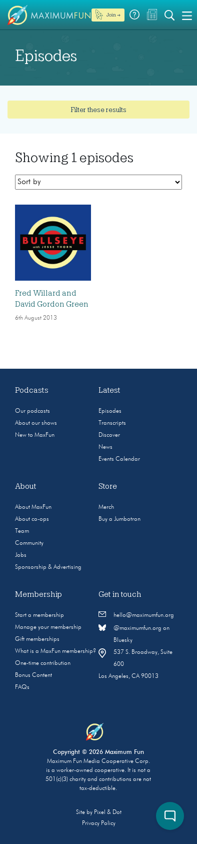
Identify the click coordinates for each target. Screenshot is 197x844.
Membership (38, 594)
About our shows (36, 423)
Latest (109, 390)
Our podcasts (32, 411)
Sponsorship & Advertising (48, 567)
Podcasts (31, 390)
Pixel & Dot (108, 812)
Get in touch (120, 594)
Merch (106, 507)
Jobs (20, 555)
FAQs (22, 687)
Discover (109, 435)
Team (22, 531)
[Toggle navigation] (187, 15)
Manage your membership (48, 627)
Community (29, 543)
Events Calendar (119, 459)
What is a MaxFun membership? (55, 651)
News (105, 447)
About (25, 486)
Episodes (110, 411)
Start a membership (39, 615)
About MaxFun (33, 507)
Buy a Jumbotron (119, 519)
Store (107, 486)
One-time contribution (42, 663)
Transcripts (112, 423)
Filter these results (98, 110)
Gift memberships (37, 639)
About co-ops (32, 519)
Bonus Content (33, 675)
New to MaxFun (34, 435)
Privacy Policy (99, 823)
